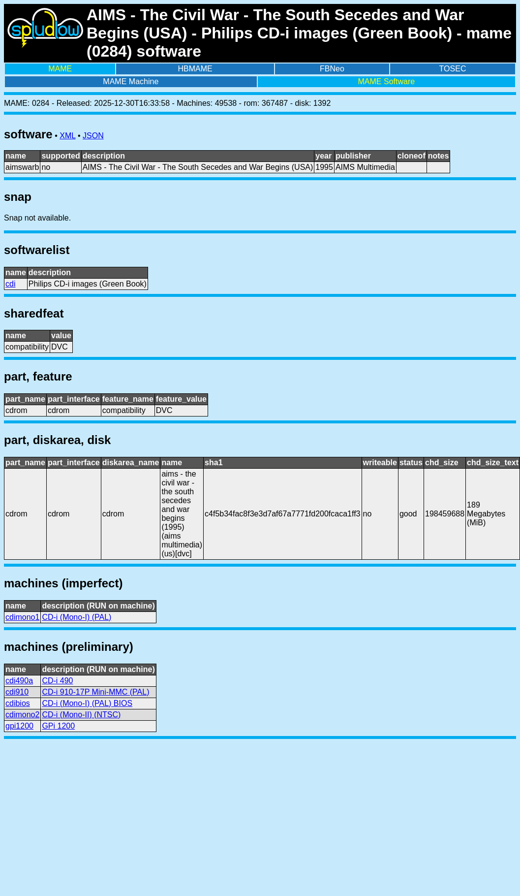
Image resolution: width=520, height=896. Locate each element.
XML (67, 135)
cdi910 (17, 692)
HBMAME (195, 68)
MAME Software (386, 81)
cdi (10, 284)
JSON (93, 135)
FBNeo (332, 68)
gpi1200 (19, 726)
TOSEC (452, 68)
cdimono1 (22, 617)
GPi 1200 (58, 726)
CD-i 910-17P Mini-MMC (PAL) (95, 692)
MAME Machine (130, 81)
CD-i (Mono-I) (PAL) (76, 617)
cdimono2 (22, 714)
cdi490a (19, 680)
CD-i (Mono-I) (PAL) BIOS (87, 703)
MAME (60, 68)
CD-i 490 (57, 680)
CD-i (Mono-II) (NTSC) (81, 714)
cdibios (17, 703)
